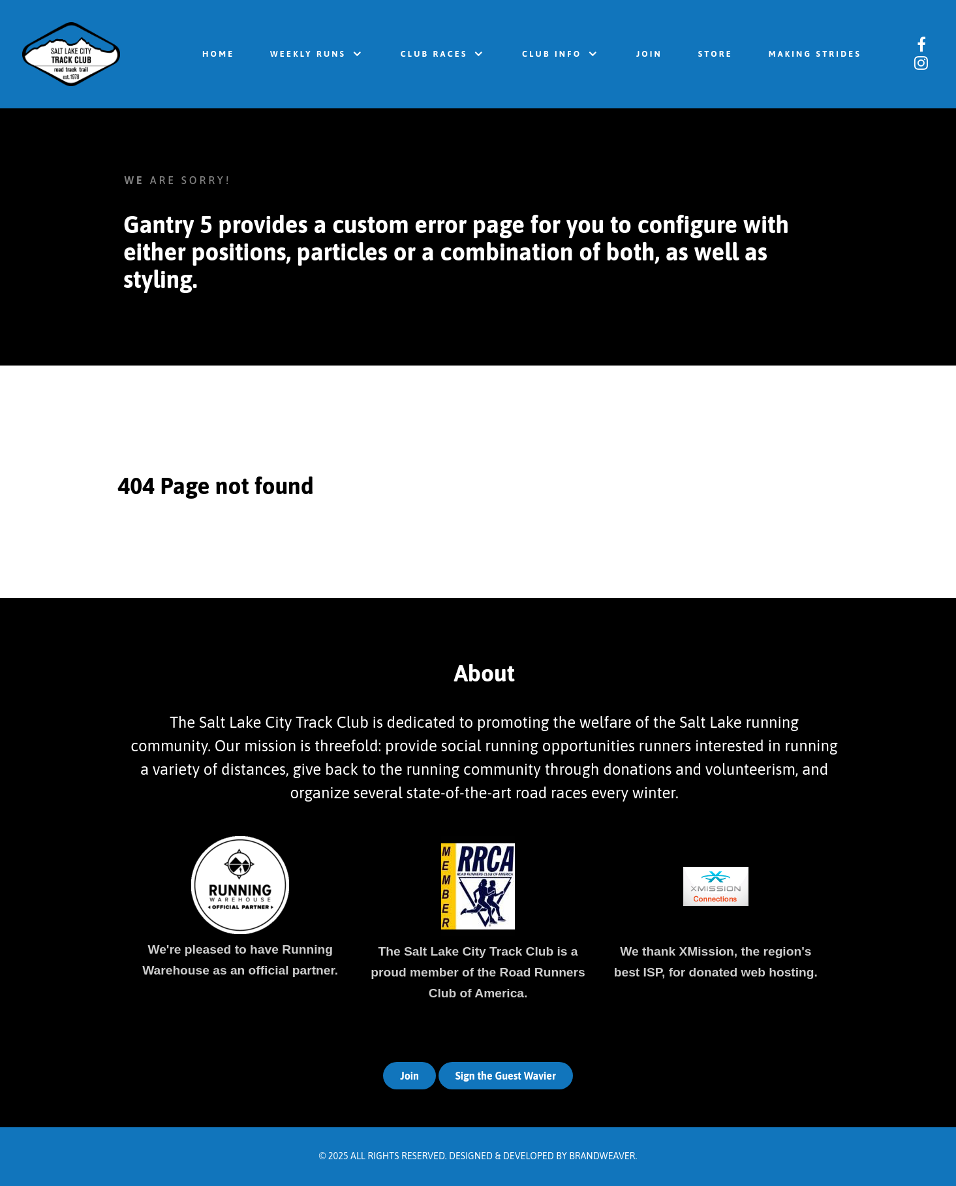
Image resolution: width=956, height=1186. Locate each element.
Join (409, 1076)
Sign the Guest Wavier (505, 1076)
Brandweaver (602, 1156)
